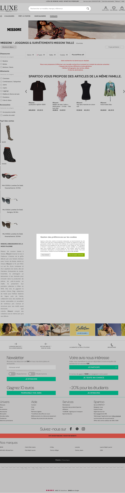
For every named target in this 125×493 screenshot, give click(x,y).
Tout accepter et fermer (76, 255)
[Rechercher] (88, 8)
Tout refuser (45, 255)
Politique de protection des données (68, 251)
